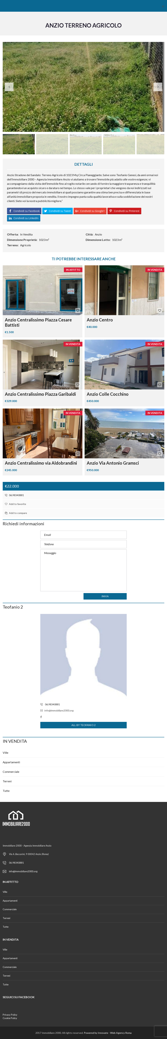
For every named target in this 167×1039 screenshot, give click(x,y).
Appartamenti (11, 762)
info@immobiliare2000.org (57, 710)
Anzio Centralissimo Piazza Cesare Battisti (38, 322)
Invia (105, 596)
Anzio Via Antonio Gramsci (113, 463)
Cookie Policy (10, 1018)
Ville (5, 752)
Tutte (6, 790)
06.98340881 (14, 495)
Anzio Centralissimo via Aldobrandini (41, 463)
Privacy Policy (10, 1014)
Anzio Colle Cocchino (107, 394)
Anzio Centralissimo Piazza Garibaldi (40, 394)
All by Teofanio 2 (83, 725)
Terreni (7, 781)
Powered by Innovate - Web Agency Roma (108, 1032)
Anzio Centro (100, 319)
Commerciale (11, 771)
